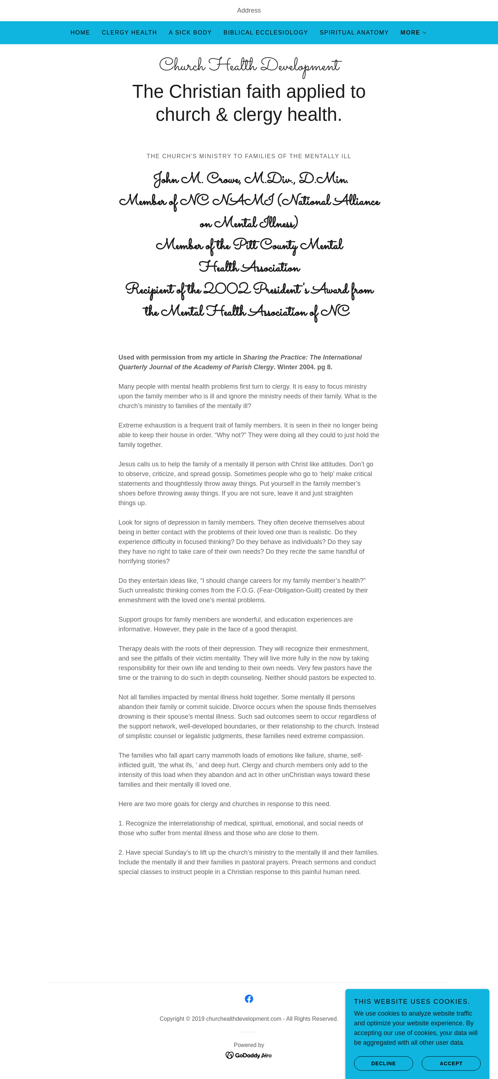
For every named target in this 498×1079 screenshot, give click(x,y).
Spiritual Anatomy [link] (354, 32)
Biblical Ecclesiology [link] (265, 32)
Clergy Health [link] (129, 32)
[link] (249, 68)
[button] (413, 32)
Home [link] (80, 32)
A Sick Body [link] (190, 32)
